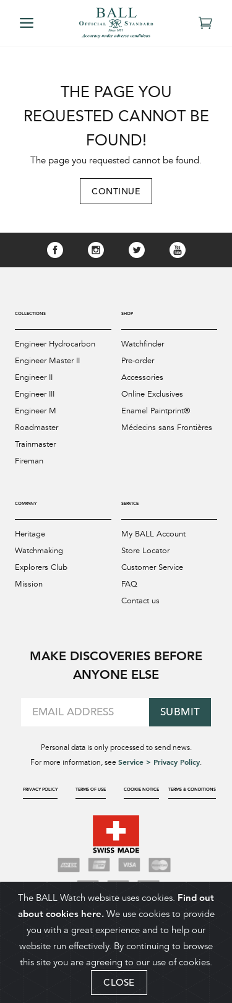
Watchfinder (142, 344)
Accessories (142, 377)
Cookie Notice (141, 789)
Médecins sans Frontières (166, 427)
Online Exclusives (152, 394)
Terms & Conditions (192, 789)
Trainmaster (35, 444)
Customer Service (152, 567)
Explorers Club (41, 567)
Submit (180, 711)
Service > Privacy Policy (159, 762)
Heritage (30, 534)
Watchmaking (39, 550)
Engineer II (34, 377)
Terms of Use (90, 789)
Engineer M (35, 410)
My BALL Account (153, 534)
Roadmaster (36, 427)
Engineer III (34, 394)
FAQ (129, 584)
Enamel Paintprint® (155, 410)
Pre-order (137, 360)
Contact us (140, 600)
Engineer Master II (47, 360)
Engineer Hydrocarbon (55, 344)
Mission (29, 584)
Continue (116, 191)
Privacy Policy (40, 789)
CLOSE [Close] (119, 982)
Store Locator (145, 550)
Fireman (29, 461)
